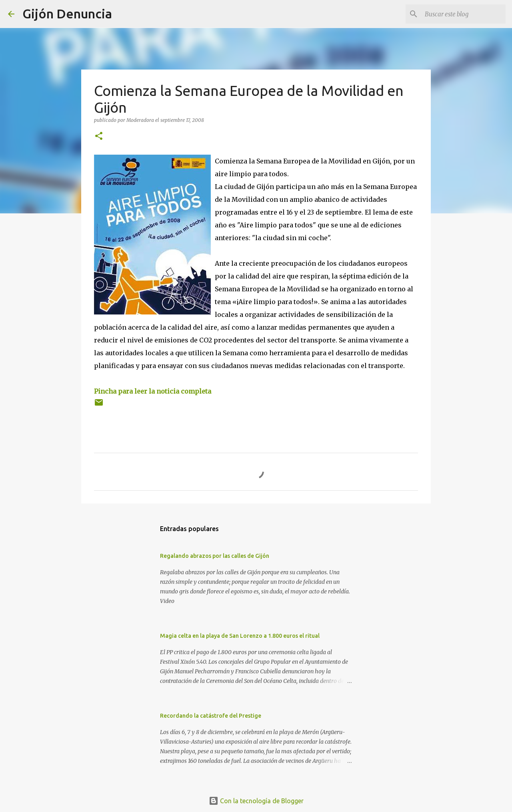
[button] (99, 136)
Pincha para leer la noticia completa (152, 391)
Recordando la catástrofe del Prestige (210, 715)
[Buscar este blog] (464, 14)
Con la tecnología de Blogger (256, 800)
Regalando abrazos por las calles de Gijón (214, 556)
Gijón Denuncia (67, 13)
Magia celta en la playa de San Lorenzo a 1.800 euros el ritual (240, 636)
